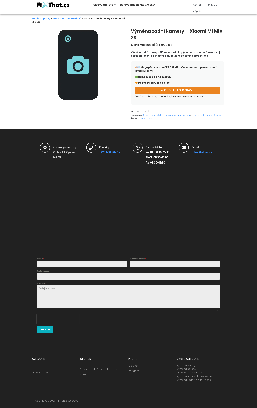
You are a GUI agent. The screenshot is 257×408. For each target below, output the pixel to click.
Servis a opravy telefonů (66, 18)
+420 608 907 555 (110, 152)
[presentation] (58, 319)
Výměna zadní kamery (179, 115)
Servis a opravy (41, 18)
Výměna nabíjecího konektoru (195, 376)
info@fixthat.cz (202, 152)
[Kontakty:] (91, 148)
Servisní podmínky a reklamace (99, 369)
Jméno (40, 259)
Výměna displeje (186, 365)
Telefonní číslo (43, 271)
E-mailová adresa (138, 259)
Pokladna (133, 371)
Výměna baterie (186, 369)
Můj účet (133, 366)
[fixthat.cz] (128, 209)
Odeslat (45, 329)
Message (41, 283)
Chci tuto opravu (179, 90)
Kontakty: (104, 147)
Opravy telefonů (41, 372)
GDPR (83, 374)
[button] (105, 5)
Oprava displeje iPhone (190, 372)
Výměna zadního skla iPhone (194, 379)
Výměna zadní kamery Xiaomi (206, 115)
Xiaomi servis (145, 118)
